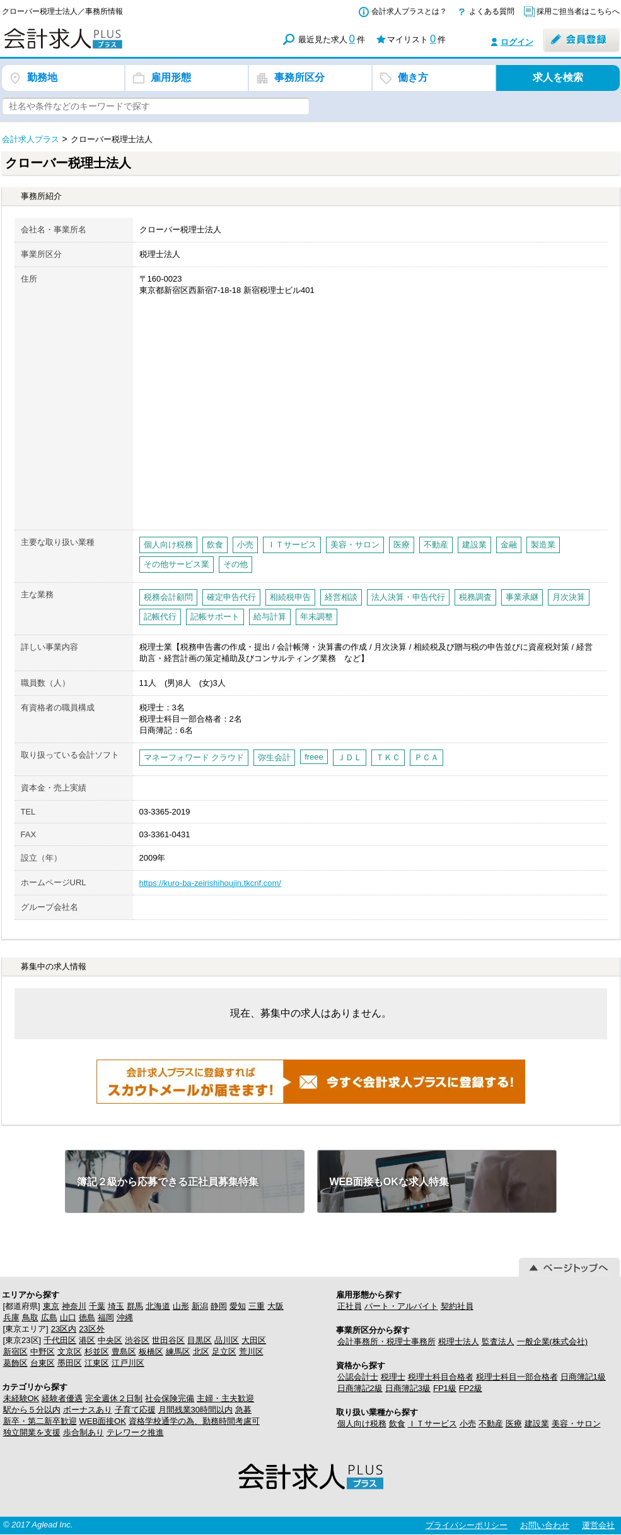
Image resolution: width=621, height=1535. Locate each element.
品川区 (226, 1340)
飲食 (397, 1423)
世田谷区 (168, 1340)
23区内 (63, 1329)
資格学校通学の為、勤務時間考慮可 (194, 1421)
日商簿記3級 (408, 1388)
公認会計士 (357, 1377)
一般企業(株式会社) (552, 1341)
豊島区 (124, 1351)
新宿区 (15, 1351)
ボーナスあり (87, 1409)
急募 (243, 1409)
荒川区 (251, 1351)
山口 (68, 1317)
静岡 (219, 1306)
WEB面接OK (102, 1421)
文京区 (69, 1351)
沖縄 (125, 1317)
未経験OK (21, 1398)
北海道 (158, 1306)
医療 (514, 1423)
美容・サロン (576, 1423)
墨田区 (69, 1363)
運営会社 (598, 1525)
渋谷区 (137, 1340)
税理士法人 (458, 1341)
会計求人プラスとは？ (409, 11)
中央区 (110, 1340)
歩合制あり (83, 1432)
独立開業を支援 (32, 1432)
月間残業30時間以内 (195, 1409)
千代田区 (60, 1340)
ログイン (517, 42)
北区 (201, 1351)
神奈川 (74, 1306)
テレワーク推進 (135, 1432)
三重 (256, 1306)
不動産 (491, 1423)
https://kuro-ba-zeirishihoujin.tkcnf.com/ (210, 883)
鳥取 (30, 1317)
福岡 (106, 1317)
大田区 (253, 1340)
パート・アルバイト (401, 1306)
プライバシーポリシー (467, 1525)
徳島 (87, 1317)
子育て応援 (135, 1409)
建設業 (537, 1423)
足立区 (224, 1351)
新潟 (200, 1306)
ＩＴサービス (432, 1423)
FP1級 (444, 1388)
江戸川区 (128, 1363)
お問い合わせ (544, 1525)
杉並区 (96, 1351)
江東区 (96, 1363)
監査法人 (498, 1341)
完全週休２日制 (113, 1398)
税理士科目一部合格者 (517, 1377)
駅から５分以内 (32, 1409)
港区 (87, 1340)
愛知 (237, 1306)
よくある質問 (491, 11)
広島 (49, 1317)
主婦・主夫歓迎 (225, 1398)
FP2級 (470, 1388)
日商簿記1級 (583, 1377)
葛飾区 (15, 1363)
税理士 (393, 1377)
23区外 (91, 1329)
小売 (468, 1423)
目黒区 (199, 1340)
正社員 (349, 1306)
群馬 (135, 1306)
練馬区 (178, 1351)
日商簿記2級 (360, 1388)
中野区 (42, 1351)
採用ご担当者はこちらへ (578, 11)
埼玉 (116, 1306)
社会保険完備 (169, 1398)
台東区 (42, 1363)
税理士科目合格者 (440, 1377)
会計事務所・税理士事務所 (386, 1341)
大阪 (275, 1306)
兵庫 (11, 1317)
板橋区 (151, 1351)
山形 (181, 1306)
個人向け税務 (361, 1423)
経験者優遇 (62, 1398)
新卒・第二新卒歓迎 (40, 1421)
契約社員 (457, 1306)
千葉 (97, 1306)
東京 (51, 1306)
